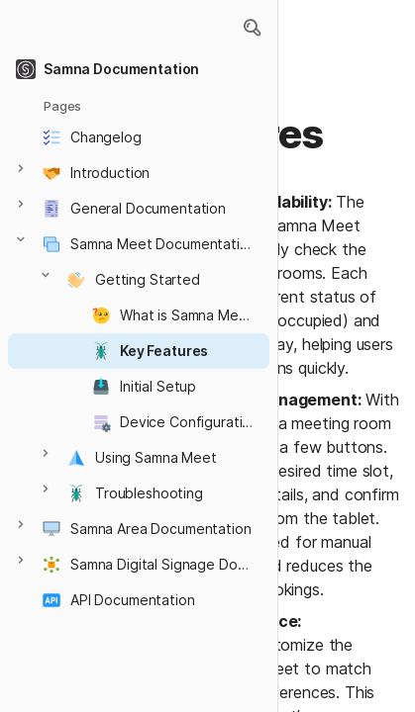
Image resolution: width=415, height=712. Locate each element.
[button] (251, 28)
